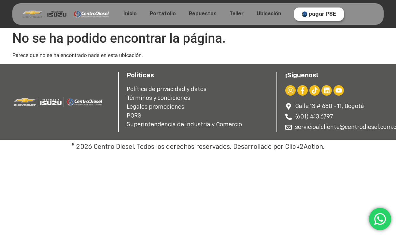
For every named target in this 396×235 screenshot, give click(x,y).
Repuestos (203, 14)
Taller (237, 14)
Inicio (130, 14)
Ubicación (269, 14)
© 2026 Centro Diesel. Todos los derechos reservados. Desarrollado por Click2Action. (198, 147)
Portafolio (163, 14)
